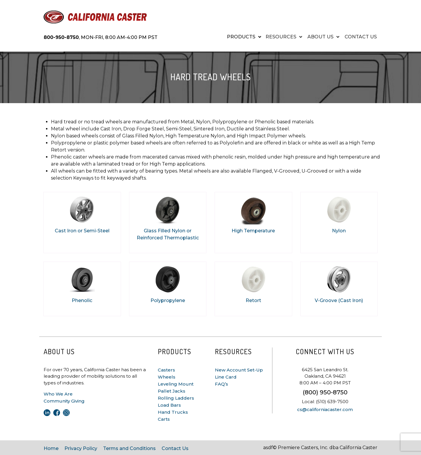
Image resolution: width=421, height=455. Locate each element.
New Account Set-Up (239, 370)
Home (51, 448)
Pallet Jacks (171, 391)
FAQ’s (221, 384)
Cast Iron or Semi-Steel (82, 231)
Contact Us (175, 448)
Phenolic (82, 300)
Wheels (166, 377)
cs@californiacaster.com (325, 409)
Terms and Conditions (129, 448)
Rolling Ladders (176, 398)
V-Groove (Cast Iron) (339, 300)
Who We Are (58, 394)
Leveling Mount (176, 384)
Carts (164, 419)
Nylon (339, 231)
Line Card (226, 377)
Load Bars (169, 405)
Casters (166, 370)
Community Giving (64, 401)
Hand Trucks (173, 412)
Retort (253, 300)
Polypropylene (167, 300)
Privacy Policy (80, 448)
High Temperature (253, 231)
